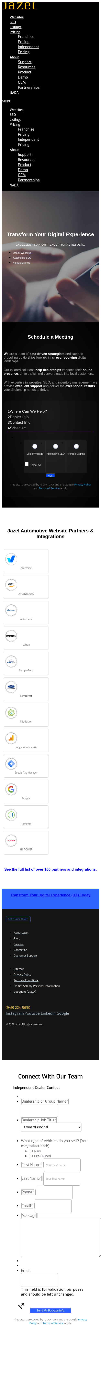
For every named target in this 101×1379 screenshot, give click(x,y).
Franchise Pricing (26, 39)
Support (25, 62)
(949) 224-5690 (18, 1007)
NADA (14, 93)
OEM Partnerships (29, 85)
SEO (13, 22)
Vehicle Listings (76, 453)
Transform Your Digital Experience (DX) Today (50, 895)
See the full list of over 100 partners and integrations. (50, 869)
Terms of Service (49, 488)
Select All (35, 465)
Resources (26, 67)
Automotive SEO (56, 453)
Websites (17, 17)
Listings (16, 27)
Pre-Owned (42, 1156)
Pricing (15, 32)
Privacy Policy (82, 484)
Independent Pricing (28, 49)
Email (26, 1270)
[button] (14, 101)
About (14, 57)
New (37, 1151)
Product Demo (24, 75)
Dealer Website (34, 453)
